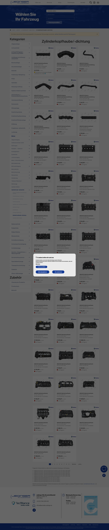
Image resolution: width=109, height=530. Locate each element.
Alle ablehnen (58, 272)
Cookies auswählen (41, 266)
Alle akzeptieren (42, 272)
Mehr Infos (38, 264)
